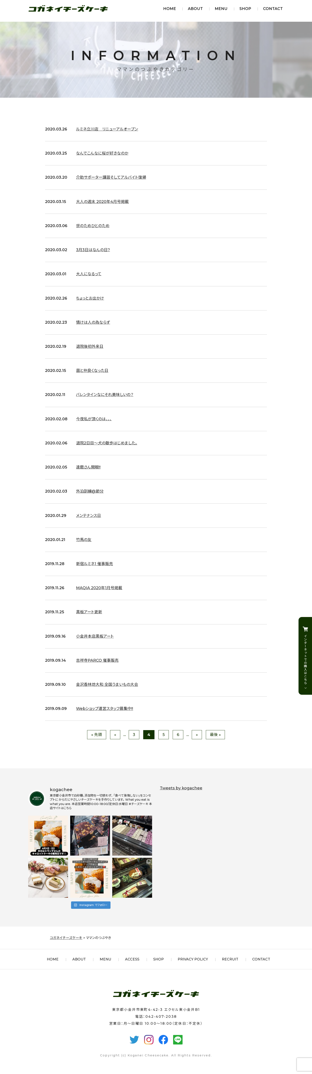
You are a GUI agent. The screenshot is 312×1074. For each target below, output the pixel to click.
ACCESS (132, 959)
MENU (221, 8)
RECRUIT (230, 959)
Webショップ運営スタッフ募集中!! (104, 708)
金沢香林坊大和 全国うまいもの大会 (107, 684)
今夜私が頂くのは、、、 (94, 419)
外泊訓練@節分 (90, 491)
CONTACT (273, 8)
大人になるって (88, 274)
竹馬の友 (83, 539)
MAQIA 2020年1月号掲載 (99, 588)
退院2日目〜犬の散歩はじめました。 (106, 443)
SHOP (245, 8)
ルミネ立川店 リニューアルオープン (107, 129)
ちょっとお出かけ (90, 298)
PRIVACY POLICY (193, 959)
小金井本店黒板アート (95, 636)
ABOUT (195, 8)
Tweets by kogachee (181, 788)
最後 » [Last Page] (215, 734)
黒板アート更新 (89, 612)
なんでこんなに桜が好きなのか (102, 153)
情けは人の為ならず (93, 322)
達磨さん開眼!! (88, 467)
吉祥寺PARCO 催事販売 (97, 660)
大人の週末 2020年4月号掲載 (102, 201)
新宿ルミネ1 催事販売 (94, 563)
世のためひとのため (92, 225)
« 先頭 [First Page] (96, 734)
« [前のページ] (115, 734)
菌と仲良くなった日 (92, 370)
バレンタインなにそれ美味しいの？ (104, 394)
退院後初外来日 (89, 346)
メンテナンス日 (88, 515)
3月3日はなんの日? (93, 249)
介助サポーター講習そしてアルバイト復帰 (111, 177)
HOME (169, 8)
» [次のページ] (197, 734)
